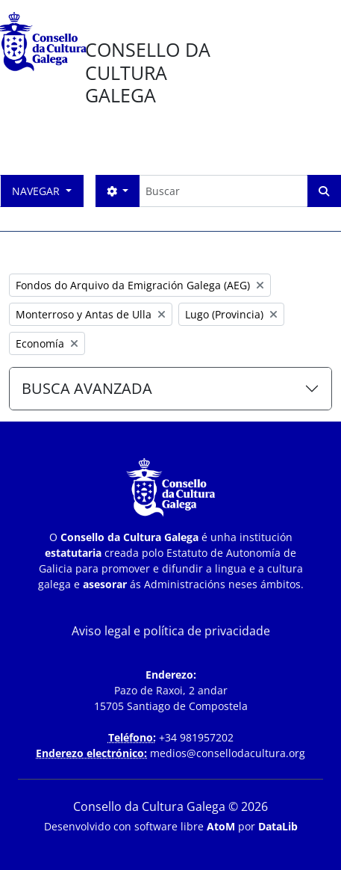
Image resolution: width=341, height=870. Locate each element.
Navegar (37, 191)
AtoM (221, 826)
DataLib (278, 826)
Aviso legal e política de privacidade (171, 631)
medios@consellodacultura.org (227, 753)
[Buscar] (223, 191)
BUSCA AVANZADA (87, 388)
